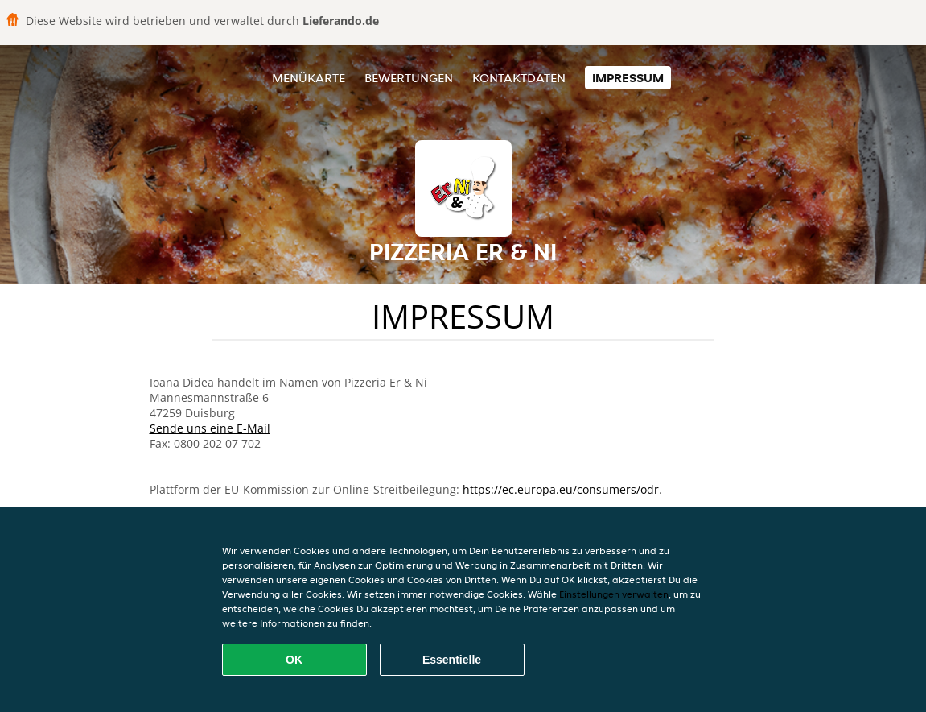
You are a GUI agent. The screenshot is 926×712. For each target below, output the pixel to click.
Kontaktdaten (519, 77)
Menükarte (308, 77)
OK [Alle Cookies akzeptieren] (294, 659)
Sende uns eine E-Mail (210, 428)
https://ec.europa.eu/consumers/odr (561, 489)
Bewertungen (408, 77)
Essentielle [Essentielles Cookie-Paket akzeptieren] (451, 659)
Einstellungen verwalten (614, 594)
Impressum (628, 77)
